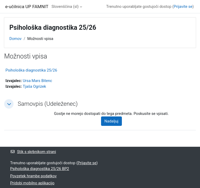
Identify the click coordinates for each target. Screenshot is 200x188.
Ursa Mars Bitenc (37, 80)
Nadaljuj (111, 121)
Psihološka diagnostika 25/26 (31, 70)
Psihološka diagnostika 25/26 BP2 (39, 168)
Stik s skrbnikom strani (33, 151)
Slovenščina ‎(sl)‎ (65, 6)
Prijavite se (183, 6)
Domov (15, 38)
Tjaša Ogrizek (34, 86)
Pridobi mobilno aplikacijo (32, 183)
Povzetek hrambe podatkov (33, 176)
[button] (9, 104)
